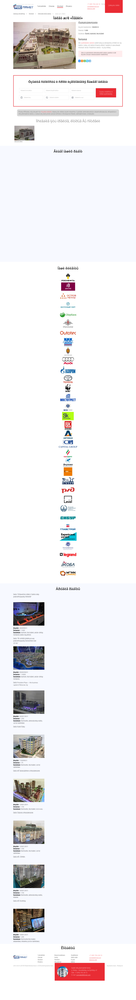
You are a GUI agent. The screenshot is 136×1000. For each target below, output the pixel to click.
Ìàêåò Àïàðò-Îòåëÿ (19, 727)
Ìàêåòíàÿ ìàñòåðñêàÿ (19, 14)
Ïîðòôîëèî (60, 6)
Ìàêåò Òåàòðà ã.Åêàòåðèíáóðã (23, 813)
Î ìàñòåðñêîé (41, 6)
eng (105, 4)
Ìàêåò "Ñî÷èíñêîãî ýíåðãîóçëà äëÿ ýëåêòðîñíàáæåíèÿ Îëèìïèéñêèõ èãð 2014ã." (24, 640)
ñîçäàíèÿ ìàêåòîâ (46, 112)
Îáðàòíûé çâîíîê (91, 8)
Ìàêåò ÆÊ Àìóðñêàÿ (19, 901)
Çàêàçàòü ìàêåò (116, 6)
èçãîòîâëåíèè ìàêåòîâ (87, 43)
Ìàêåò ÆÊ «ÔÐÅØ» (19, 857)
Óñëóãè (51, 6)
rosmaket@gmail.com (93, 6)
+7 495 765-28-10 (93, 4)
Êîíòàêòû (69, 6)
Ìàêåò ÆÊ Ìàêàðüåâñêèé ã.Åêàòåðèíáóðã (26, 771)
